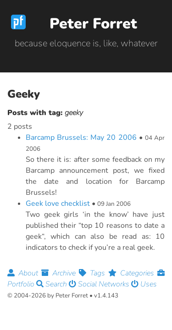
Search (52, 284)
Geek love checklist (58, 203)
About (24, 273)
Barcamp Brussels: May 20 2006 (81, 137)
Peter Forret (93, 23)
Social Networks (100, 284)
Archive (60, 273)
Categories (132, 273)
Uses (144, 284)
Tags (93, 273)
